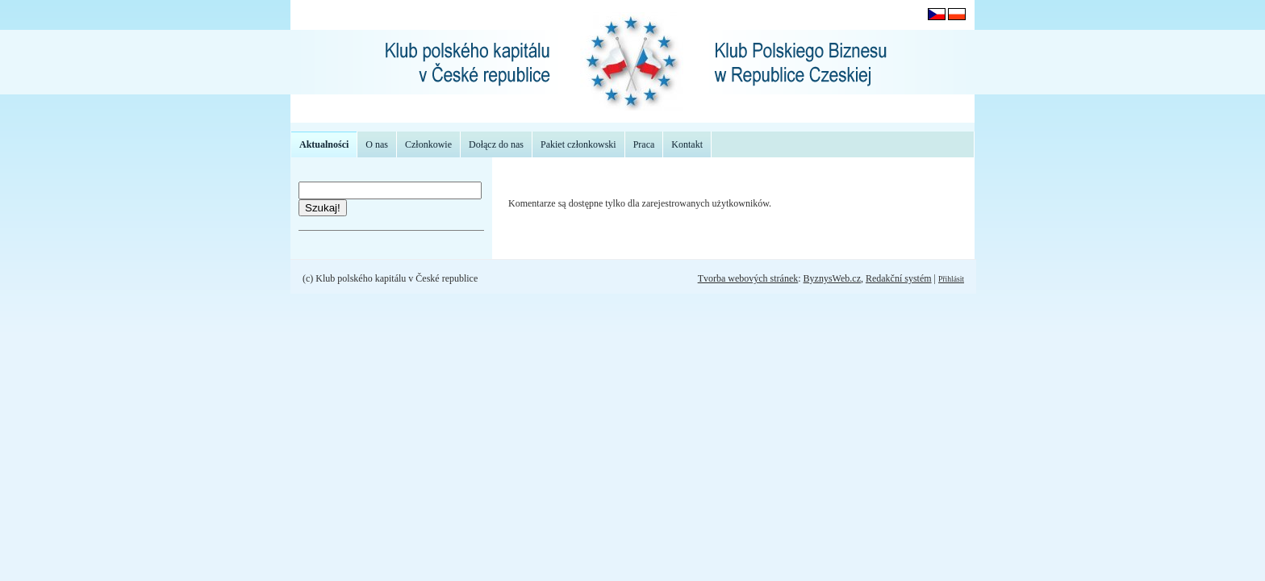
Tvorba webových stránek (748, 278)
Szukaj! (322, 208)
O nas (376, 144)
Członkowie (428, 144)
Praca (644, 144)
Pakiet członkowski (578, 144)
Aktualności (324, 144)
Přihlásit (951, 278)
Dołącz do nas (496, 144)
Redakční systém (899, 278)
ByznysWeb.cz (832, 278)
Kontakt (687, 144)
